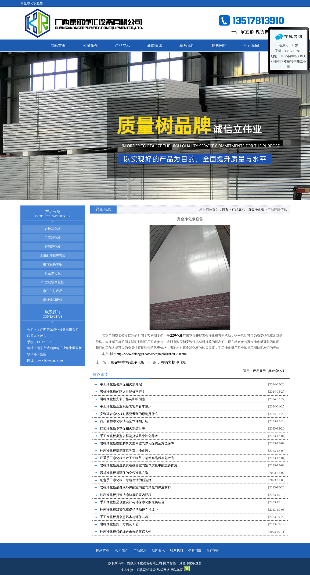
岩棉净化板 (53, 229)
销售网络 (219, 46)
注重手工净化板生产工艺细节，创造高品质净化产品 (137, 458)
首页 (225, 209)
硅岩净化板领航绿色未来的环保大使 (126, 532)
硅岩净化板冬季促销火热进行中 (122, 428)
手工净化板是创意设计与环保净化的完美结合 (132, 502)
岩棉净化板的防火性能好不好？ (122, 391)
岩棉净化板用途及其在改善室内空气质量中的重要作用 (138, 465)
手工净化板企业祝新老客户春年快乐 (126, 406)
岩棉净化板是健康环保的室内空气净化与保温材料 (135, 487)
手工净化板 (53, 238)
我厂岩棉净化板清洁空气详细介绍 (124, 421)
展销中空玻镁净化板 (128, 362)
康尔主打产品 (52, 291)
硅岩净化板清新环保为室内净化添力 (126, 451)
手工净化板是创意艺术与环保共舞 (124, 517)
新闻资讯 (154, 46)
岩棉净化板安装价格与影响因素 (122, 399)
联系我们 (186, 46)
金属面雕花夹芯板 (53, 255)
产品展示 (122, 46)
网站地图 (177, 570)
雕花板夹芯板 (52, 264)
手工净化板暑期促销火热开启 (121, 384)
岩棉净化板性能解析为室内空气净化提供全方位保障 (137, 443)
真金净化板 (256, 209)
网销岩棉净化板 (173, 362)
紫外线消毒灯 (52, 300)
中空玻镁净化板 (52, 282)
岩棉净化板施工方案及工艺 (119, 524)
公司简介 (90, 46)
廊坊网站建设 (146, 570)
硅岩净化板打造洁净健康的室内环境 (126, 495)
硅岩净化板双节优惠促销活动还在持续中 (129, 510)
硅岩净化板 (53, 247)
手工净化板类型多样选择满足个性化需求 (129, 436)
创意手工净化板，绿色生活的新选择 (126, 480)
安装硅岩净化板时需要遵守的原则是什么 (129, 414)
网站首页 (58, 46)
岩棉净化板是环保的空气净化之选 (124, 473)
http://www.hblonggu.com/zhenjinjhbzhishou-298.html (152, 354)
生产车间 (251, 46)
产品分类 (52, 214)
